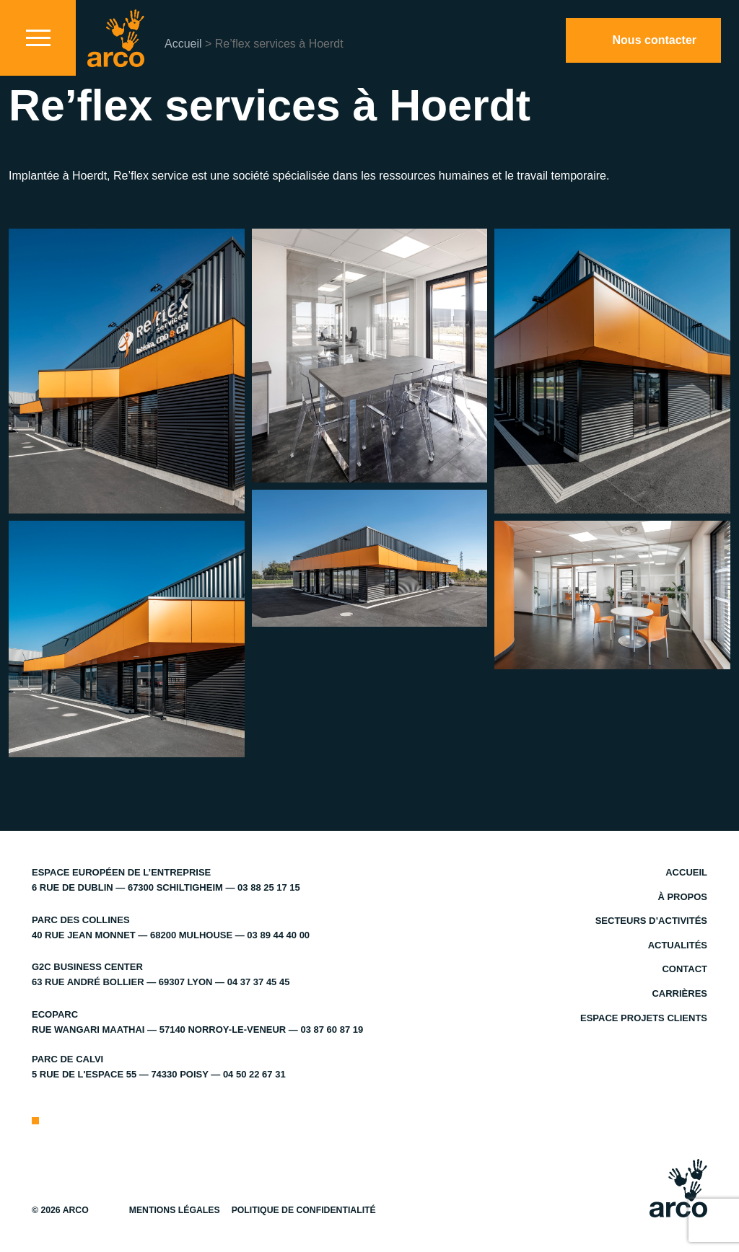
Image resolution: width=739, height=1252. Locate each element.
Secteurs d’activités (651, 920)
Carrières (679, 993)
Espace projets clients (643, 1018)
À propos (682, 896)
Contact (684, 969)
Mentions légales (174, 1210)
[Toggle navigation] (38, 38)
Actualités (677, 945)
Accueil (183, 44)
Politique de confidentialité (304, 1210)
